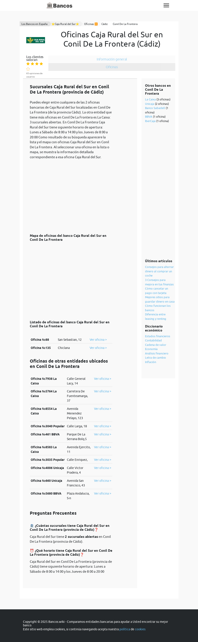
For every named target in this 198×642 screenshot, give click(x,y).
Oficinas (112, 67)
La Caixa (150, 99)
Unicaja (149, 103)
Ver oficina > (98, 339)
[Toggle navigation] (166, 5)
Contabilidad (153, 340)
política (124, 629)
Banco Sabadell (155, 108)
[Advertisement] (71, 194)
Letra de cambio (155, 357)
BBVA (148, 116)
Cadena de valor (155, 344)
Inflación (150, 362)
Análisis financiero (156, 353)
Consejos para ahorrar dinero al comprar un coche (159, 271)
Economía (151, 349)
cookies (140, 629)
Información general (111, 59)
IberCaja (150, 121)
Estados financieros (157, 336)
